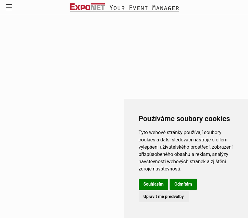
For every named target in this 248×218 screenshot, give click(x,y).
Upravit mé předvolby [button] (164, 196)
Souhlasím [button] (154, 184)
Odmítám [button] (183, 184)
